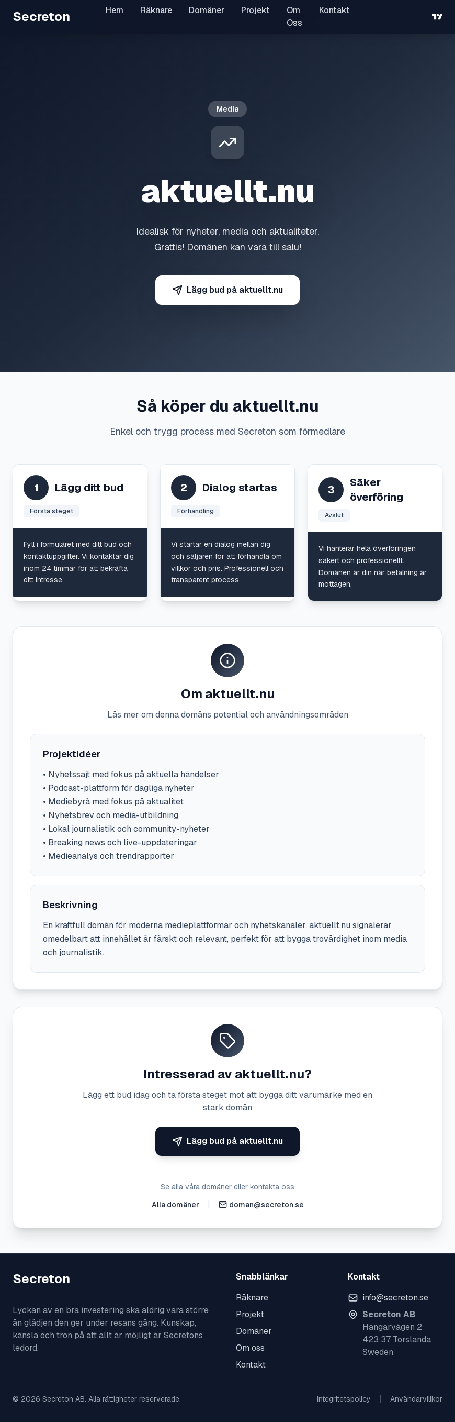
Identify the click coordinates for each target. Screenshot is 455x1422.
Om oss (250, 1347)
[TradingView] (437, 17)
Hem (114, 10)
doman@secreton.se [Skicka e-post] (266, 1204)
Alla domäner (175, 1204)
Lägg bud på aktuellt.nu (227, 289)
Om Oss (294, 16)
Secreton (41, 16)
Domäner (206, 10)
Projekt (255, 10)
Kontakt (334, 10)
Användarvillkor (416, 1399)
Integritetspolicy (344, 1399)
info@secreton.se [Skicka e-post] (395, 1297)
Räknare (156, 10)
